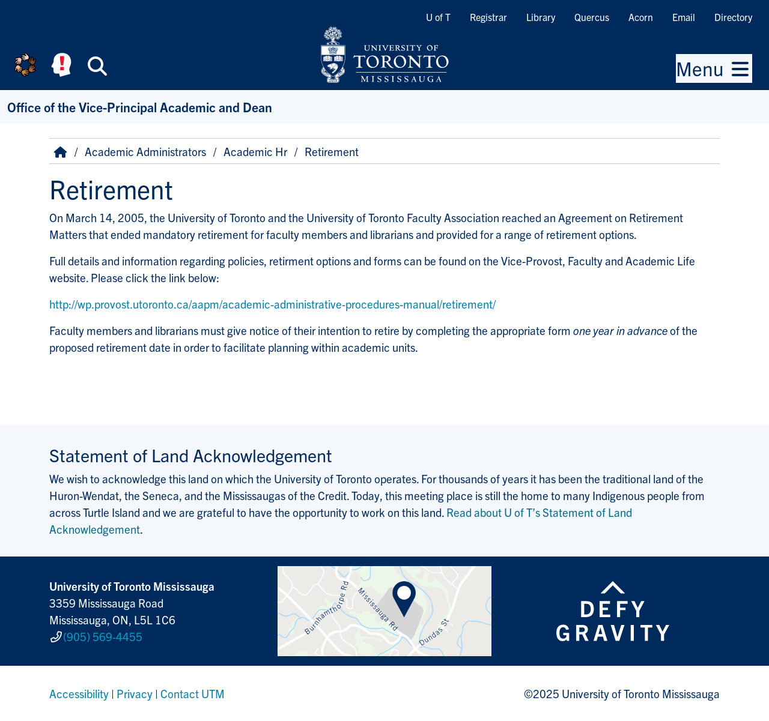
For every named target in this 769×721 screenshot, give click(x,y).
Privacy (135, 693)
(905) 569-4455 (102, 636)
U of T (438, 17)
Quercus (591, 17)
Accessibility (79, 693)
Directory (733, 17)
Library (540, 17)
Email (683, 17)
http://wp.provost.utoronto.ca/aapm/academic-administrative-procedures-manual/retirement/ (272, 304)
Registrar (488, 17)
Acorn (640, 17)
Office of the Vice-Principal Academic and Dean (139, 106)
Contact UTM (192, 693)
